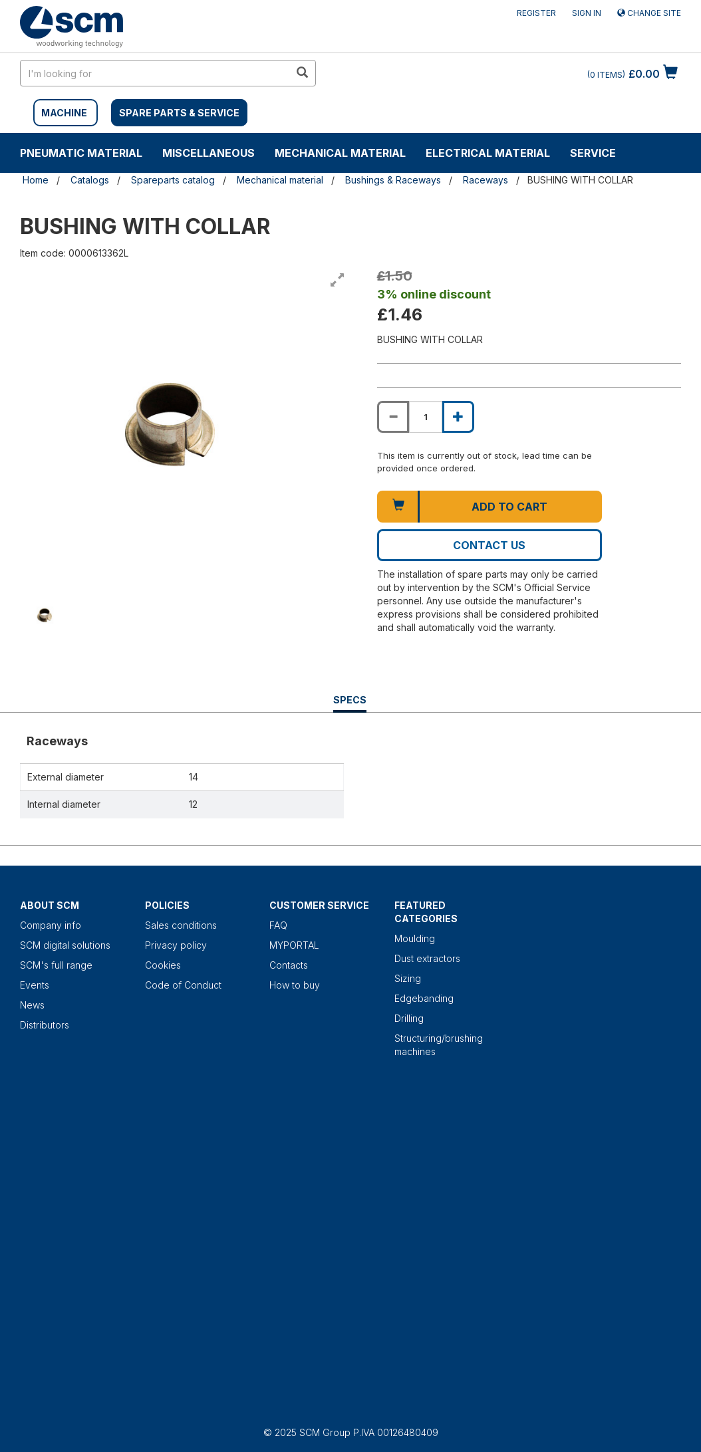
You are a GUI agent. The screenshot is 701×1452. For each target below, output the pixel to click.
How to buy (294, 985)
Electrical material (488, 153)
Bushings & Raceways (393, 179)
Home (36, 179)
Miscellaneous (208, 153)
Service (593, 153)
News (32, 1005)
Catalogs (89, 179)
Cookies (163, 965)
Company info (50, 925)
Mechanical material (340, 153)
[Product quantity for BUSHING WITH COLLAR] (425, 417)
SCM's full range (56, 965)
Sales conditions (181, 925)
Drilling (409, 1018)
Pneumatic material (81, 153)
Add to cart (509, 506)
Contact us (489, 545)
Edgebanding (424, 998)
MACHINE (64, 112)
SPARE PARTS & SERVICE (179, 112)
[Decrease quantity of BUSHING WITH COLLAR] (393, 417)
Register (536, 13)
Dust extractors (427, 958)
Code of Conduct (183, 985)
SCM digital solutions (65, 945)
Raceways (485, 179)
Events (34, 985)
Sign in (586, 13)
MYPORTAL (294, 945)
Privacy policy (176, 945)
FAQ (278, 925)
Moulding (414, 938)
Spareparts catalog (173, 179)
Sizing (407, 978)
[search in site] (155, 73)
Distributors (44, 1024)
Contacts (288, 965)
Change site (649, 13)
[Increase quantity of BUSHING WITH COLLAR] (458, 417)
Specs (349, 703)
